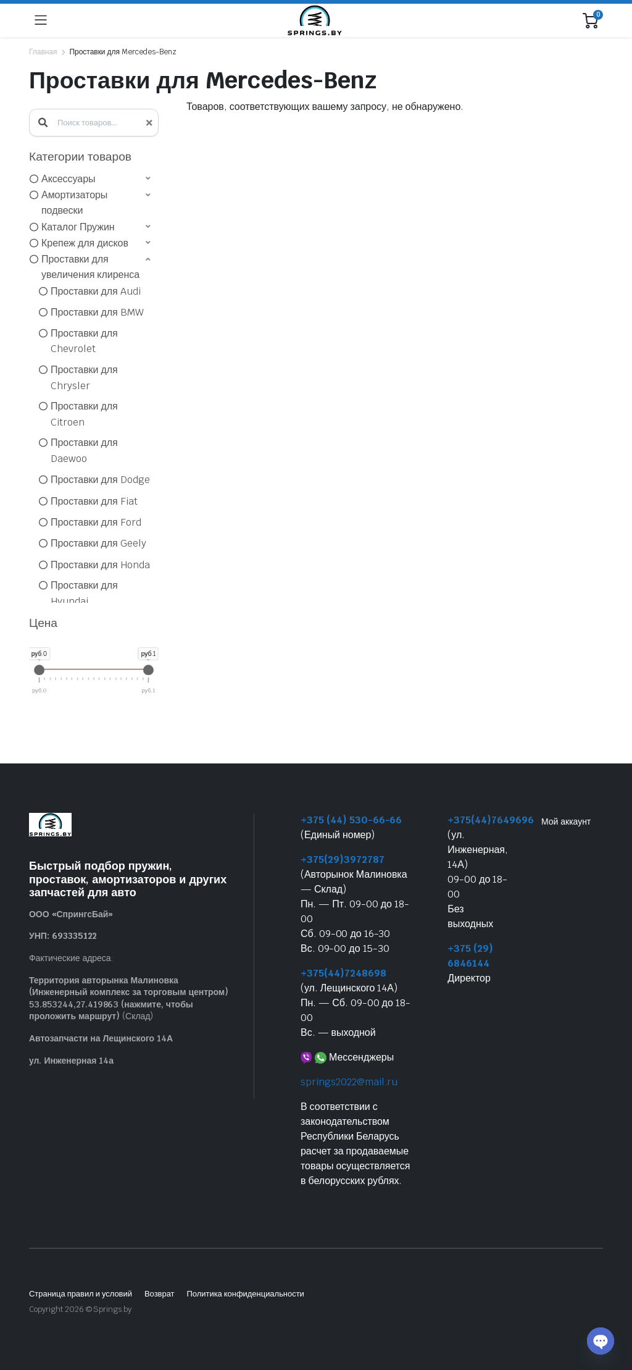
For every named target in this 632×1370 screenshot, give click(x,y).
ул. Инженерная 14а (71, 1060)
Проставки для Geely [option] (98, 543)
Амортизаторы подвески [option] (74, 202)
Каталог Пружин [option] (78, 227)
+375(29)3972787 (343, 859)
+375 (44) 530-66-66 (351, 819)
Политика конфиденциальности (245, 1293)
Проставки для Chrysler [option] (84, 377)
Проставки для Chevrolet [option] (84, 341)
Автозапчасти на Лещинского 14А (101, 1038)
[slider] (39, 670)
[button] (91, 178)
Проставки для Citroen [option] (84, 414)
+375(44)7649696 (490, 819)
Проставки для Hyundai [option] (84, 593)
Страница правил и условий (80, 1293)
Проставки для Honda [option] (100, 564)
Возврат (159, 1293)
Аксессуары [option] (68, 178)
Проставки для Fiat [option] (94, 501)
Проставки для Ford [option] (96, 522)
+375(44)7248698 (343, 973)
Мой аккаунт (566, 821)
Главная (43, 52)
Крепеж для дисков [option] (84, 243)
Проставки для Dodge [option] (100, 479)
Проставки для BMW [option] (97, 312)
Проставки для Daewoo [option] (84, 450)
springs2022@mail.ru (349, 1081)
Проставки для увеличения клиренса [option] (90, 267)
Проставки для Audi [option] (96, 291)
